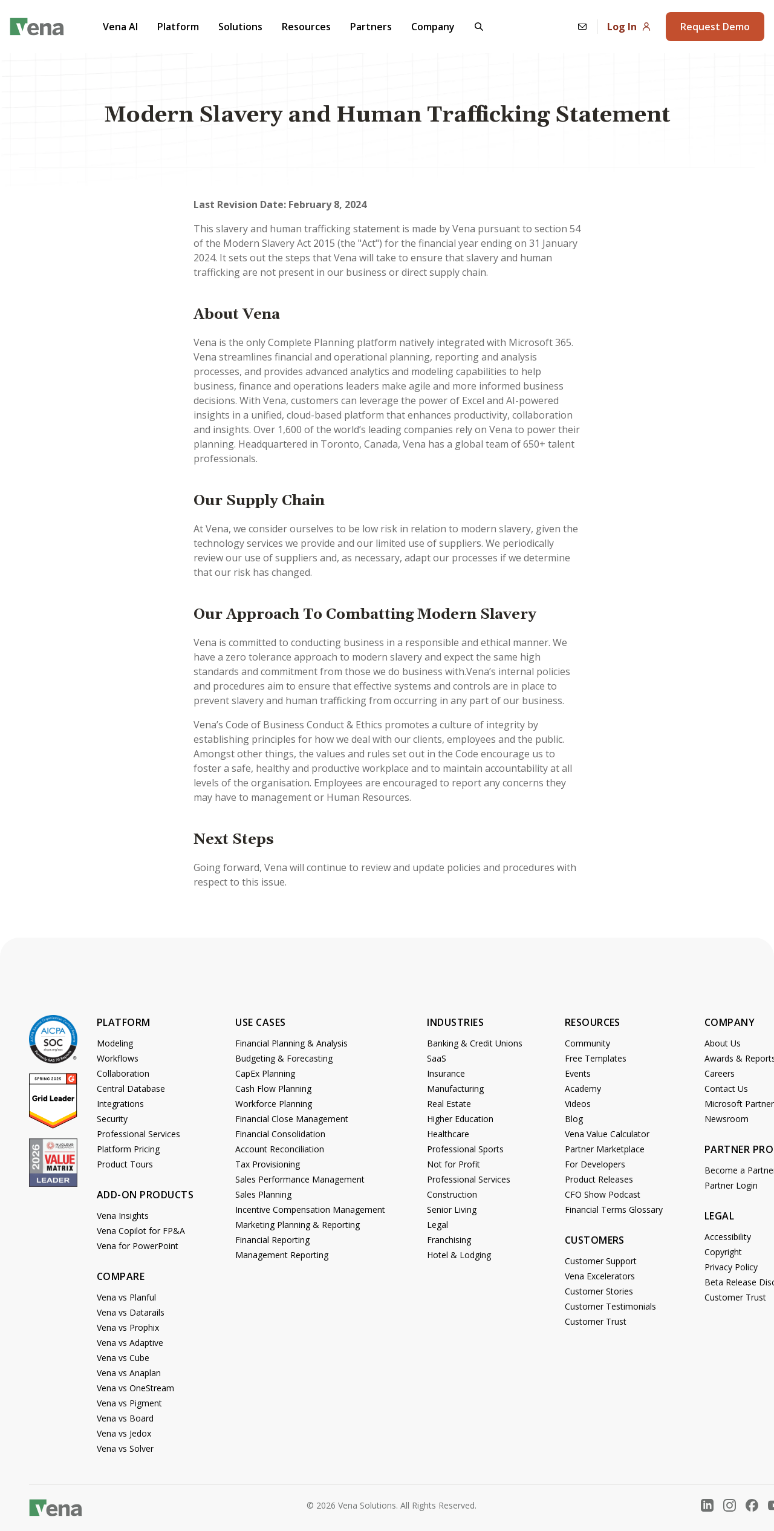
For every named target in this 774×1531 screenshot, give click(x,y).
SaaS (436, 1058)
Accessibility (727, 1236)
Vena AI (120, 26)
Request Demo (715, 26)
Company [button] (433, 26)
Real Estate (449, 1103)
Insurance (446, 1073)
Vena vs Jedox (124, 1433)
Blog (574, 1119)
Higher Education (460, 1119)
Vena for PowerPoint (137, 1246)
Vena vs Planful (126, 1297)
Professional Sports (465, 1149)
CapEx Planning (265, 1073)
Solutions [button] (240, 26)
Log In (629, 26)
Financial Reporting (272, 1239)
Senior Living (451, 1209)
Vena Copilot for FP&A (141, 1230)
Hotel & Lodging (459, 1255)
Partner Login (731, 1185)
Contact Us (726, 1088)
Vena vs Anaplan (129, 1373)
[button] (479, 26)
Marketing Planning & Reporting (297, 1224)
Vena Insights (123, 1215)
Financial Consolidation (280, 1134)
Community (587, 1043)
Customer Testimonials (610, 1306)
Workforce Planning (273, 1103)
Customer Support (601, 1261)
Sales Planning (263, 1194)
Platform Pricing (128, 1149)
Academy (583, 1088)
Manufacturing (455, 1088)
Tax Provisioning (267, 1164)
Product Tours (125, 1164)
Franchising (449, 1239)
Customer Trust (595, 1321)
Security (112, 1119)
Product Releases (599, 1179)
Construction (452, 1194)
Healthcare (448, 1134)
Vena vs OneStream (135, 1388)
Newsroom (726, 1119)
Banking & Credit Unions (474, 1043)
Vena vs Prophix (128, 1327)
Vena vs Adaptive (130, 1342)
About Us (722, 1043)
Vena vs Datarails (130, 1312)
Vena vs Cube (123, 1357)
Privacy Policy (731, 1267)
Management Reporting (281, 1255)
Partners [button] (371, 26)
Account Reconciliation (279, 1149)
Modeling (115, 1043)
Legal (437, 1224)
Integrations (120, 1103)
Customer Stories (599, 1291)
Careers (719, 1073)
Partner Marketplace (605, 1149)
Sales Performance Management (300, 1179)
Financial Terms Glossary (614, 1209)
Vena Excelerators (600, 1276)
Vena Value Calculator (607, 1134)
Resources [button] (306, 26)
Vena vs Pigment (129, 1403)
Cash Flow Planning (273, 1088)
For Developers (595, 1164)
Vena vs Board (125, 1418)
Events (578, 1073)
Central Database (131, 1088)
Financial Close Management (291, 1119)
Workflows (117, 1058)
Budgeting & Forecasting (284, 1058)
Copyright (723, 1252)
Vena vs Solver (125, 1448)
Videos (578, 1103)
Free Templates (595, 1058)
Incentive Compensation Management (310, 1209)
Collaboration (123, 1073)
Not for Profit (453, 1164)
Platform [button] (178, 26)
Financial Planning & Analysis (291, 1043)
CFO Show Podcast (602, 1194)
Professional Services (138, 1134)
